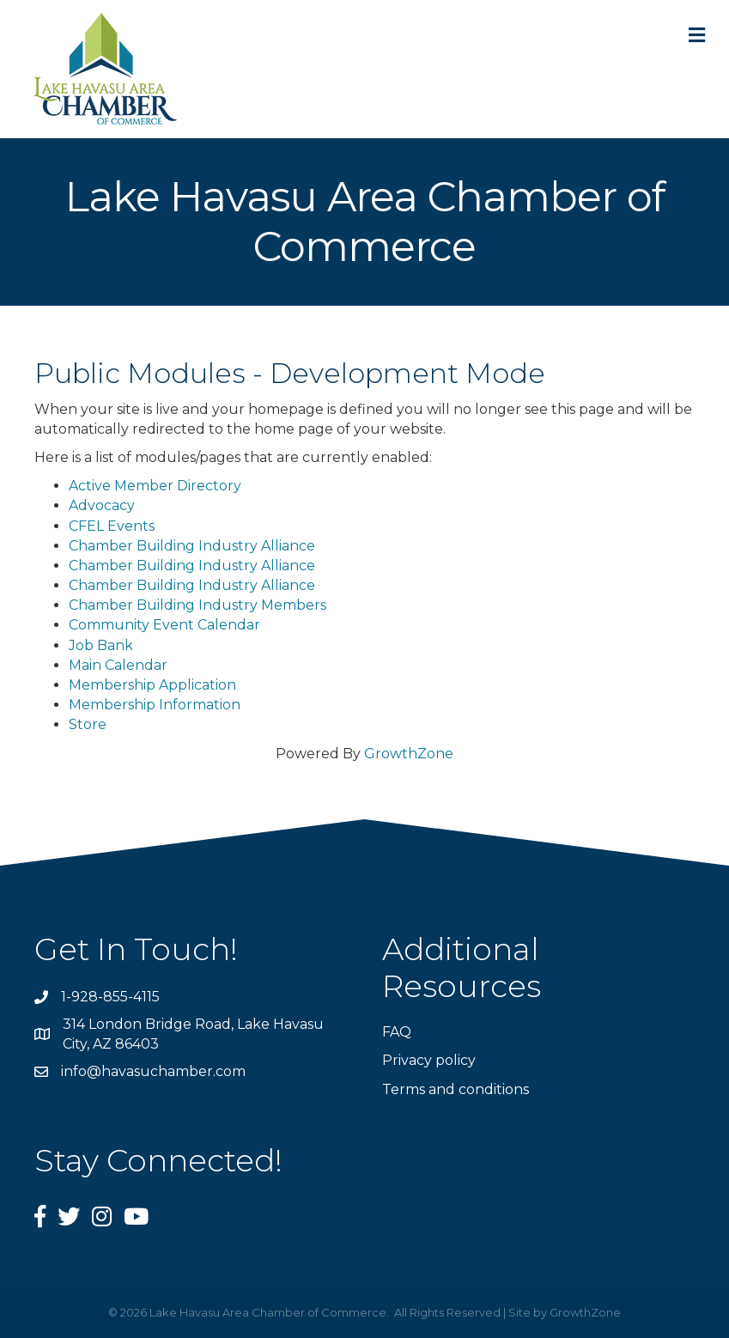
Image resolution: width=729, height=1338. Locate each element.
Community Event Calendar (164, 625)
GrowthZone (408, 753)
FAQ (396, 1032)
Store (87, 724)
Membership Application (152, 685)
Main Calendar (118, 665)
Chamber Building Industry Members (197, 605)
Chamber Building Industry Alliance (192, 546)
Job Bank (101, 645)
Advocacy (102, 505)
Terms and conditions (455, 1089)
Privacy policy (429, 1060)
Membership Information (154, 704)
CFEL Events (112, 526)
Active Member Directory (155, 485)
